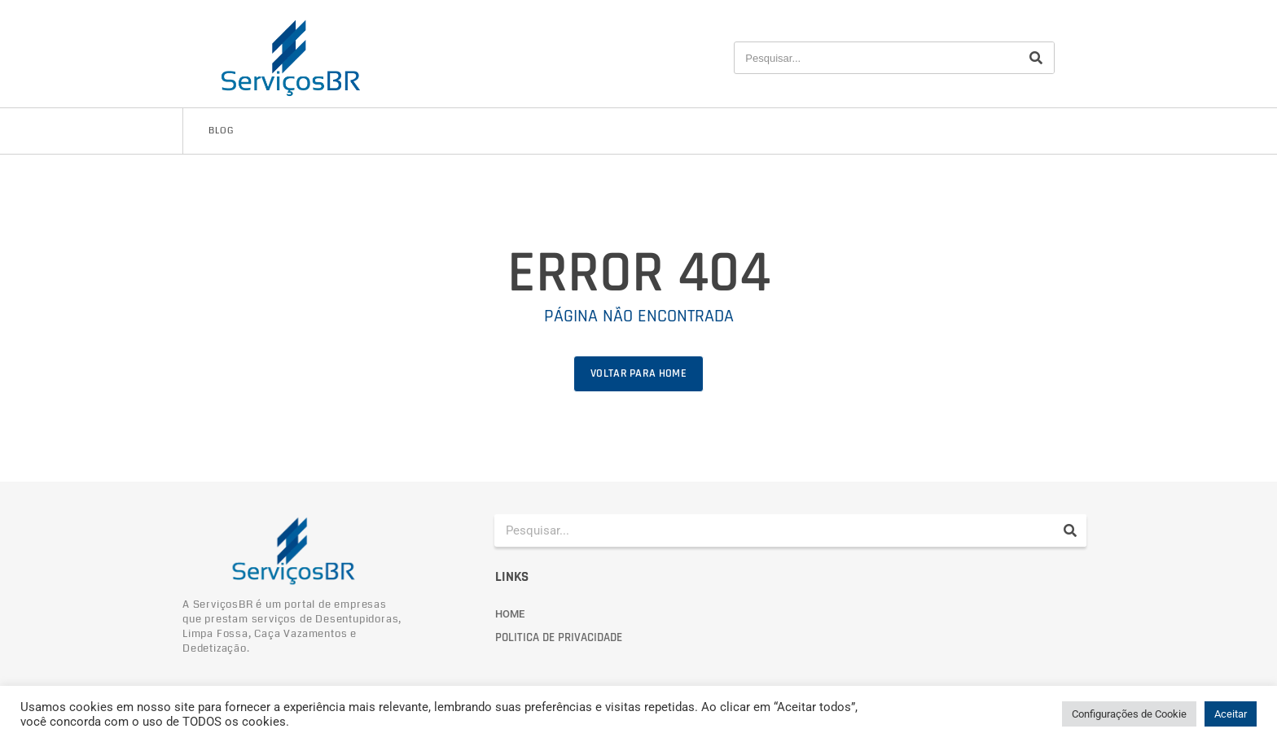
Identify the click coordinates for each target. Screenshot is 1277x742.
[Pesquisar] (1036, 57)
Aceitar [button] (1230, 714)
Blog (221, 130)
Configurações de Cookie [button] (1129, 714)
